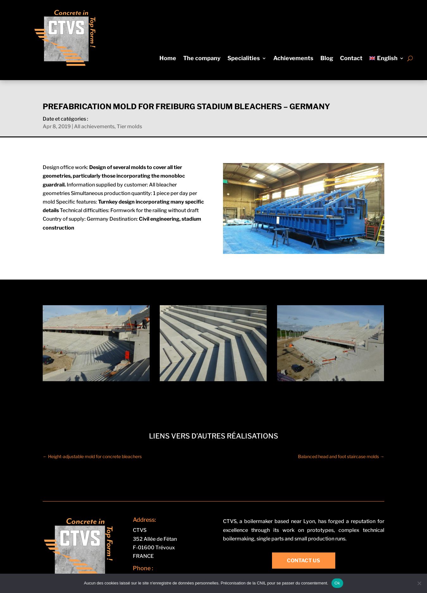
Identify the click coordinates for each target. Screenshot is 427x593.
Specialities (243, 58)
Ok (337, 583)
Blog (326, 58)
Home (167, 58)
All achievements (94, 126)
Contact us (303, 561)
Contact (351, 58)
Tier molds (129, 126)
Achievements (293, 58)
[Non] (419, 583)
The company (201, 58)
